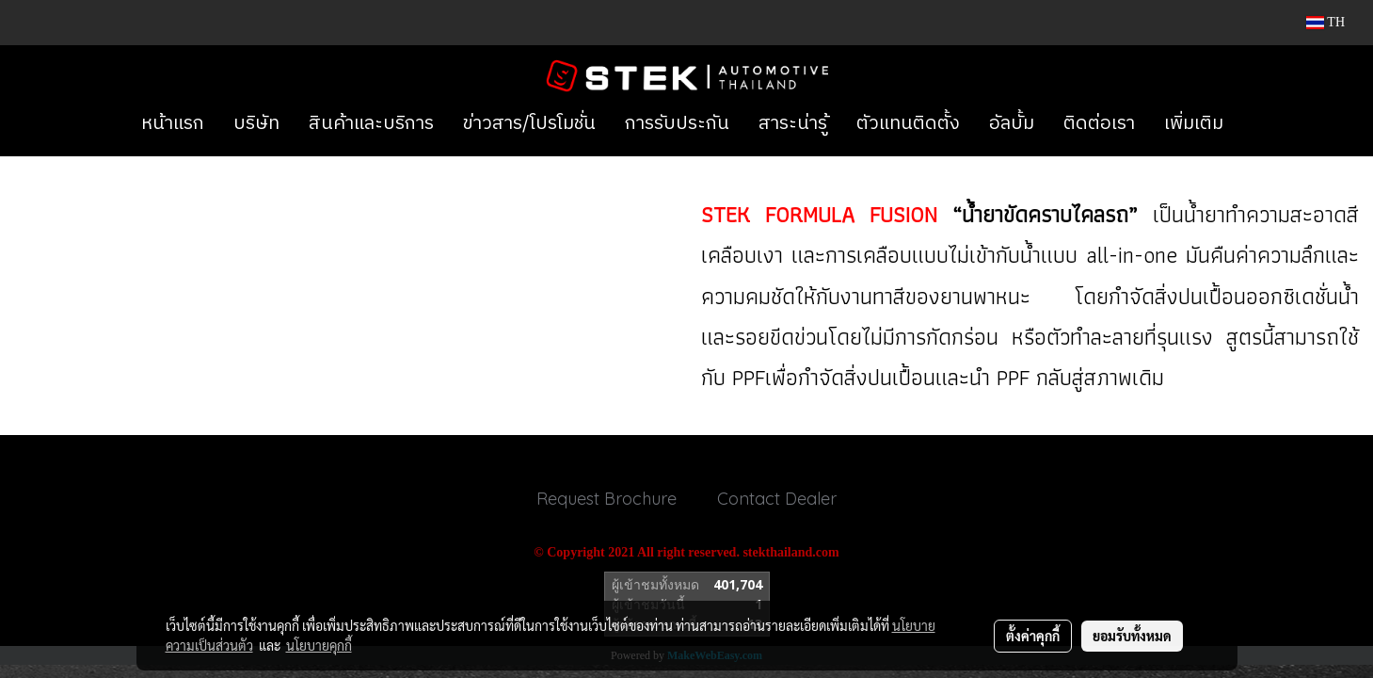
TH (1325, 22)
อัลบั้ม (1011, 123)
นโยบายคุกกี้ (319, 645)
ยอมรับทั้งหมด (1132, 635)
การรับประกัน (677, 123)
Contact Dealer (777, 498)
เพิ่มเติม (1193, 123)
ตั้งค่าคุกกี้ (1033, 635)
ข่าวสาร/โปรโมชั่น (529, 123)
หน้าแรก (172, 123)
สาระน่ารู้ (792, 123)
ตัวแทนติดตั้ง (908, 123)
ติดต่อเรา (1099, 123)
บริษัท (256, 123)
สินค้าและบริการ (371, 123)
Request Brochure (606, 498)
